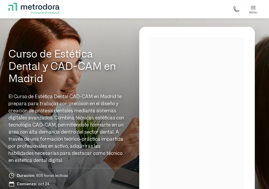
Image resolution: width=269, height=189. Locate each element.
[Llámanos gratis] (236, 9)
